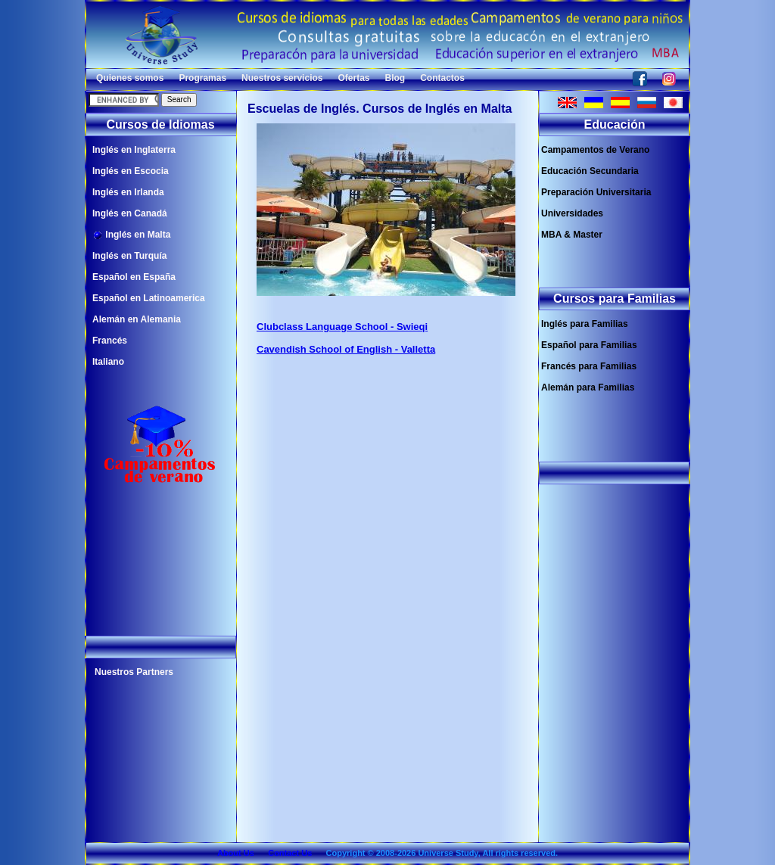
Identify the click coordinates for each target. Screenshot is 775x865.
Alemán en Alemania (136, 319)
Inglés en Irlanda (128, 192)
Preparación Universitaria (596, 192)
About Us (235, 852)
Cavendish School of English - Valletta (346, 349)
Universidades (572, 213)
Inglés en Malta (131, 235)
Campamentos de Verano (595, 150)
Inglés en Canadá (129, 213)
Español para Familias (589, 345)
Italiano (108, 361)
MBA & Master (571, 234)
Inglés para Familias (584, 324)
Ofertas (353, 78)
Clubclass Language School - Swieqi (342, 326)
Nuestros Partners (134, 672)
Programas (202, 78)
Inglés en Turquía (129, 255)
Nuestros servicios (281, 78)
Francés (109, 340)
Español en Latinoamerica (148, 298)
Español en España (134, 277)
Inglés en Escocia (130, 171)
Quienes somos (129, 78)
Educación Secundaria (590, 171)
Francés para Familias (588, 366)
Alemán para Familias (587, 387)
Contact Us (290, 852)
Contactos (442, 78)
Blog (395, 78)
